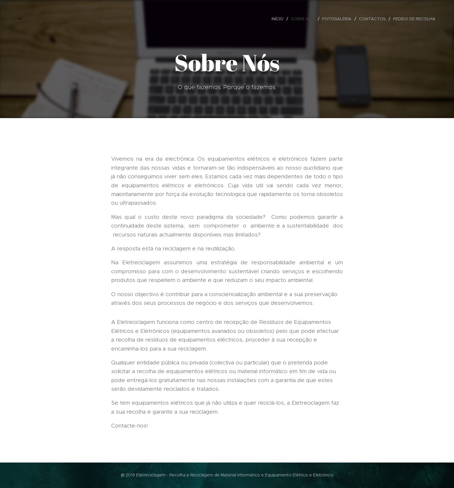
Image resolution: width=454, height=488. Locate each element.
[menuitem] (279, 19)
